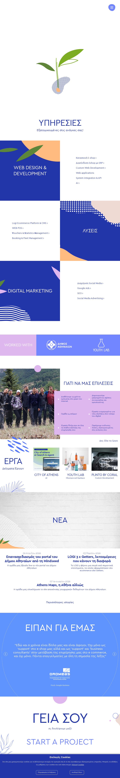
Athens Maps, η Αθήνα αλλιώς (60, 585)
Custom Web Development (90, 168)
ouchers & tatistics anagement (30, 233)
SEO (79, 293)
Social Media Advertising (90, 298)
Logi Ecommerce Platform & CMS (29, 223)
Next (114, 654)
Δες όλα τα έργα (108, 441)
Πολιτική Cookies (78, 765)
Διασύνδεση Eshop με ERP (89, 163)
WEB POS (17, 228)
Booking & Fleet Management (27, 238)
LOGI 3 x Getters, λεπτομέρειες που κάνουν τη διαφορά (92, 559)
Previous (6, 654)
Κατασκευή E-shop (85, 158)
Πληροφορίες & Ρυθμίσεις (47, 772)
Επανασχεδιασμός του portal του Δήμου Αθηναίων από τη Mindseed (32, 559)
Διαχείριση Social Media (89, 283)
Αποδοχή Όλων (77, 772)
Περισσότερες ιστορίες (60, 602)
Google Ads (83, 288)
